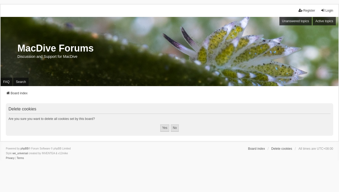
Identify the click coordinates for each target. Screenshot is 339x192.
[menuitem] (10, 158)
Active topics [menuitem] (324, 21)
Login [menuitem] (327, 10)
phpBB (25, 148)
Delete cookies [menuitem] (281, 149)
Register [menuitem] (306, 10)
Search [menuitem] (21, 82)
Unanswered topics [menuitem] (295, 21)
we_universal (20, 153)
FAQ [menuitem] (6, 82)
